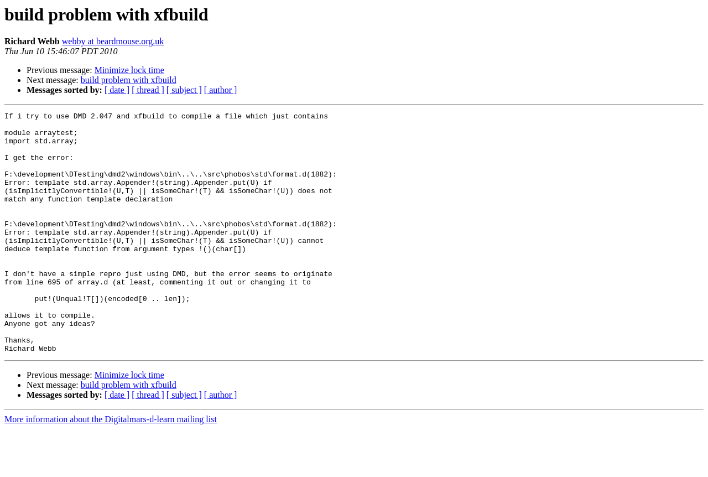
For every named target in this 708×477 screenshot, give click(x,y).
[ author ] (220, 90)
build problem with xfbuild (128, 80)
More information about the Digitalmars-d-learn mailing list (110, 467)
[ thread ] (148, 90)
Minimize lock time (129, 70)
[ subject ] (184, 90)
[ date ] (117, 90)
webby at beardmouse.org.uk (113, 41)
